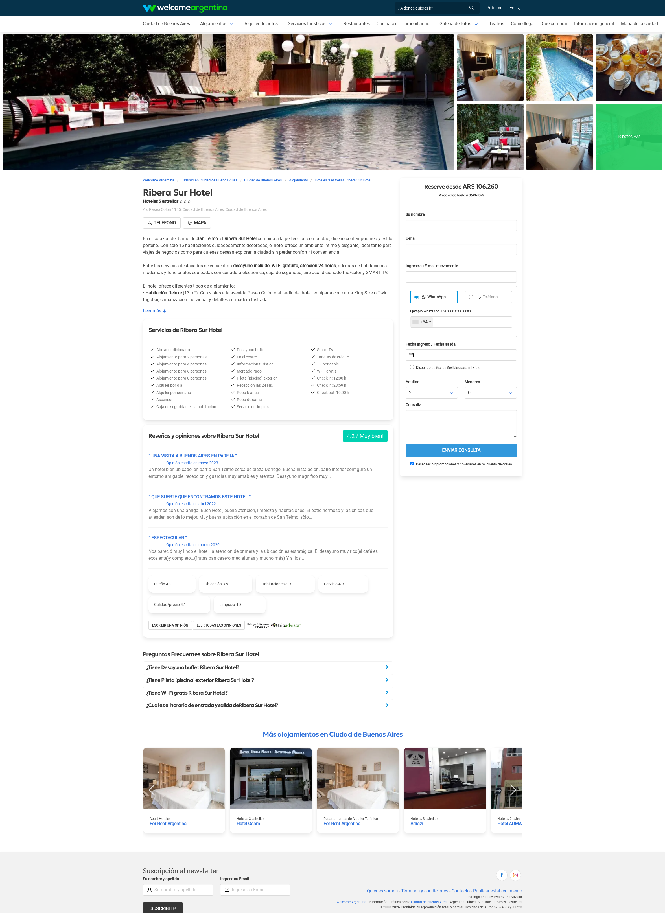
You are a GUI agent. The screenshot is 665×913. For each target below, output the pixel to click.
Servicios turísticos (308, 23)
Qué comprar (558, 23)
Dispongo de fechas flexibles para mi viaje (444, 367)
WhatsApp (436, 297)
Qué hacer (389, 23)
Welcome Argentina (353, 902)
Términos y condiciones (423, 891)
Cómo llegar (526, 23)
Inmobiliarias (419, 23)
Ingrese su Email (235, 879)
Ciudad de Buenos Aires (167, 23)
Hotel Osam (248, 823)
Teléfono (490, 297)
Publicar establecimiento (497, 891)
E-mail (411, 238)
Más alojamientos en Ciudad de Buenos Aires (333, 734)
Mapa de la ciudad (643, 23)
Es (511, 7)
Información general (598, 23)
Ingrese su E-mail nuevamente (433, 266)
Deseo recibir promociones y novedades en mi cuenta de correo (460, 464)
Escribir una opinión (170, 625)
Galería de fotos (458, 23)
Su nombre (415, 214)
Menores (473, 382)
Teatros (499, 23)
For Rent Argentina (168, 823)
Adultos (413, 382)
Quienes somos (380, 891)
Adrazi (416, 823)
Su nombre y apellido (162, 879)
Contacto (460, 891)
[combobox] (421, 322)
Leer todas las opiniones (219, 625)
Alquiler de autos (262, 23)
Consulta (414, 404)
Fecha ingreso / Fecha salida (432, 344)
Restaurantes (358, 23)
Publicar (494, 7)
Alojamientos (214, 23)
